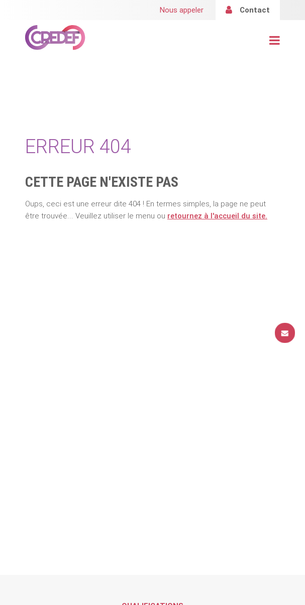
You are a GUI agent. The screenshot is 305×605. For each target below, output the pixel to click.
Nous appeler (182, 10)
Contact (255, 10)
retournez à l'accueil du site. (217, 215)
